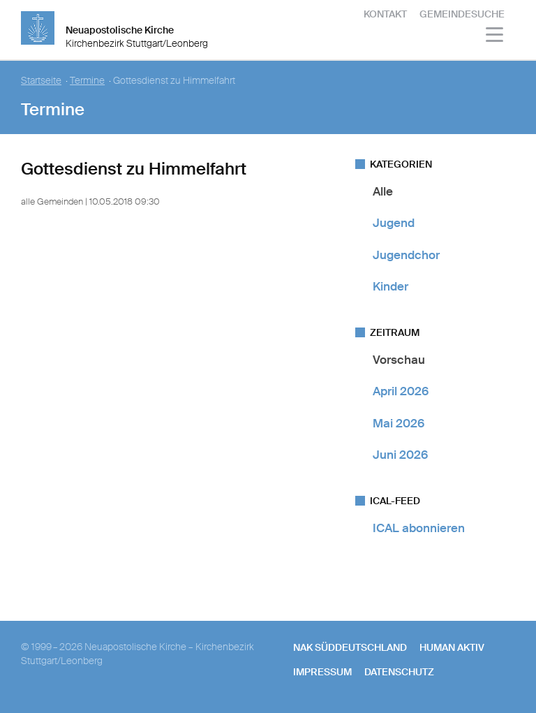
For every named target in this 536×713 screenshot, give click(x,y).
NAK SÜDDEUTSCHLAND (350, 647)
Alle (383, 191)
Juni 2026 (400, 454)
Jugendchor (406, 255)
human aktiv (451, 647)
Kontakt (385, 14)
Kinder (390, 286)
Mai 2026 (398, 423)
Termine (87, 81)
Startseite (41, 81)
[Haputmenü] (495, 36)
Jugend (394, 222)
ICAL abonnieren (419, 528)
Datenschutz (399, 672)
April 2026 (401, 391)
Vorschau (399, 359)
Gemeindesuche (462, 14)
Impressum (322, 672)
